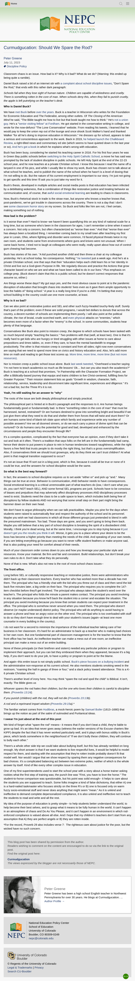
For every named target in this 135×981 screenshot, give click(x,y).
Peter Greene (13, 58)
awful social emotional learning (67, 192)
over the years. (45, 112)
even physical (76, 317)
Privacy (38, 967)
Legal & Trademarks (20, 967)
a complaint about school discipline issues (86, 83)
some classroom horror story (26, 206)
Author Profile (52, 901)
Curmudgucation (19, 859)
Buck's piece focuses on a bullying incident (97, 661)
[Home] (67, 24)
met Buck (21, 112)
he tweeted (85, 258)
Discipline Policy (17, 66)
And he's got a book (24, 146)
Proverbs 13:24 (21, 692)
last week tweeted (82, 363)
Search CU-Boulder (19, 971)
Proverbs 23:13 (78, 698)
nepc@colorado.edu (41, 938)
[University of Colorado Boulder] (27, 956)
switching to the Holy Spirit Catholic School (73, 156)
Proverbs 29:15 (60, 703)
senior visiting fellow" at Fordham (39, 123)
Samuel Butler (94, 709)
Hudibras (48, 709)
